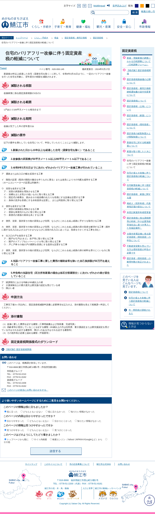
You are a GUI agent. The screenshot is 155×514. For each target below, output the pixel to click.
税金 (56, 38)
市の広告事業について (79, 464)
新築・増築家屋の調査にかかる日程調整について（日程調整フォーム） (139, 61)
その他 (7, 442)
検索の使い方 (148, 11)
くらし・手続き (41, 38)
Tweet (3, 68)
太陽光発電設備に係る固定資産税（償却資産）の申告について (139, 237)
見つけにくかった (63, 430)
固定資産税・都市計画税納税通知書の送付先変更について (139, 91)
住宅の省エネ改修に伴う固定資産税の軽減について (139, 176)
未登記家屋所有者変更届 (139, 212)
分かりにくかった (63, 421)
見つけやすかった (15, 430)
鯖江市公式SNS (104, 464)
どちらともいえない (33, 411)
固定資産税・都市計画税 (76, 38)
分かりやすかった (15, 421)
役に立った (12, 411)
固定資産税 (98, 38)
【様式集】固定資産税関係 (18, 349)
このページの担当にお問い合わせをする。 (27, 390)
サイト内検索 (40, 439)
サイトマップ (31, 464)
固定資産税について (136, 101)
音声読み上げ (119, 5)
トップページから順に (18, 439)
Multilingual (99, 5)
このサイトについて (53, 464)
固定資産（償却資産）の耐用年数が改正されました (139, 261)
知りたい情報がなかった (83, 411)
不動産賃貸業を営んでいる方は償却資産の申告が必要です (139, 249)
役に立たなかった (56, 411)
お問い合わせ (124, 464)
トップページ (22, 38)
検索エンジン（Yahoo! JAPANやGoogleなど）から (77, 439)
